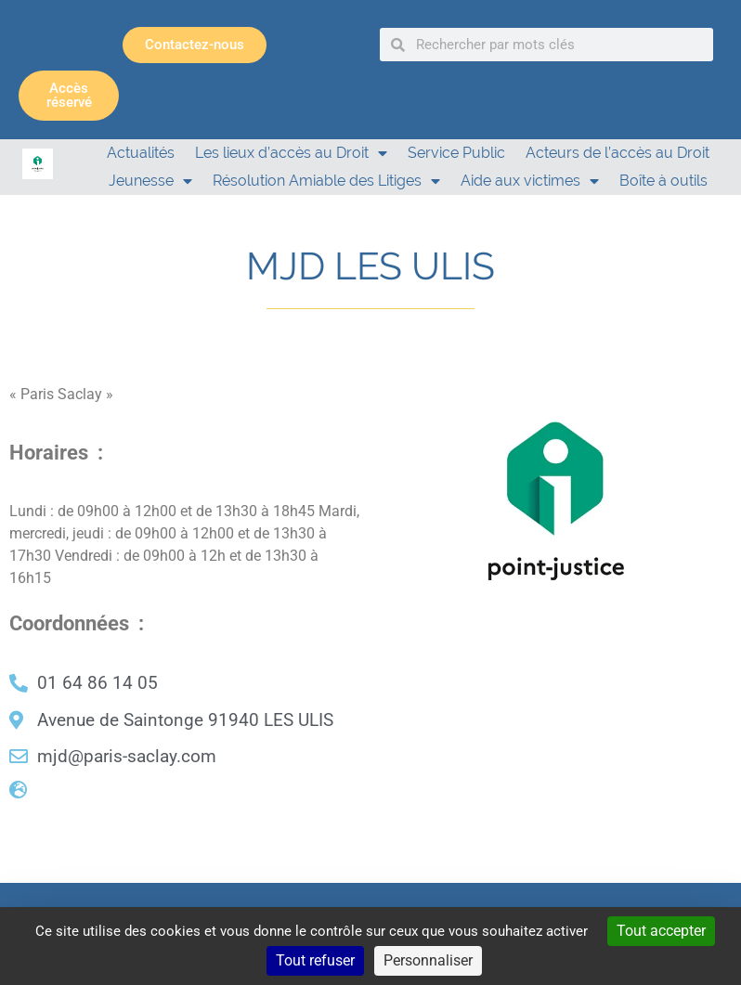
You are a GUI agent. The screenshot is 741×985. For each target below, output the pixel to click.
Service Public (456, 153)
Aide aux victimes (530, 181)
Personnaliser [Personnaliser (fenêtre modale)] (428, 960)
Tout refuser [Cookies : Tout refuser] (315, 960)
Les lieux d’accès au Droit (291, 153)
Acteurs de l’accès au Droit (617, 153)
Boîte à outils (663, 180)
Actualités (141, 153)
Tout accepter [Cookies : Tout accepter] (661, 931)
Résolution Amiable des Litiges (326, 181)
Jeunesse (150, 181)
